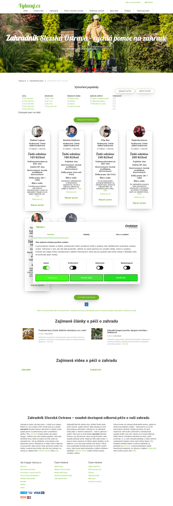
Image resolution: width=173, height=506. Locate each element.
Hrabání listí (95, 370)
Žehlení (127, 11)
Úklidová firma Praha (62, 469)
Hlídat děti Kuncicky (56, 311)
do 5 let (49, 104)
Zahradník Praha (60, 478)
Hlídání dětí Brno (94, 466)
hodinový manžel (44, 451)
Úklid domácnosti (94, 469)
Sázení (72, 104)
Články (22, 484)
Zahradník (54, 11)
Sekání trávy (74, 98)
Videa (22, 488)
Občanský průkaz (98, 101)
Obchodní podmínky (27, 469)
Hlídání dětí (38, 11)
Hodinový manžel (96, 11)
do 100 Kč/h (28, 98)
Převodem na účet (99, 104)
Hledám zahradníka (27, 478)
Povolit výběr (86, 278)
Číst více (50, 342)
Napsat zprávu (37, 205)
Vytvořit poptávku (87, 297)
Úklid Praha (58, 466)
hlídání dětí (152, 448)
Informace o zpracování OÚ (30, 473)
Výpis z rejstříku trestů (100, 98)
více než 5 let (52, 106)
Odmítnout (52, 278)
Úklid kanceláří (143, 11)
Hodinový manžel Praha (63, 476)
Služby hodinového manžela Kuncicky (122, 311)
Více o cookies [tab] (122, 234)
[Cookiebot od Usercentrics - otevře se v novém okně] (127, 226)
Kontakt (23, 481)
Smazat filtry (125, 91)
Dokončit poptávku (86, 120)
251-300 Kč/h (29, 109)
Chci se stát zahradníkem (29, 476)
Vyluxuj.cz (29, 5)
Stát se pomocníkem (133, 2)
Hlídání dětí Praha (60, 473)
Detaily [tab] (87, 234)
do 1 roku (50, 98)
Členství (23, 466)
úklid (56, 451)
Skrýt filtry (145, 91)
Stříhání (72, 101)
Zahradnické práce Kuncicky (96, 311)
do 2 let (49, 101)
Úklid (25, 11)
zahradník (33, 434)
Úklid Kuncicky (42, 311)
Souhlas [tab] (50, 234)
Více (37, 196)
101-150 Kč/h (29, 101)
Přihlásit (149, 2)
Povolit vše (120, 278)
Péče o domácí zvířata (73, 11)
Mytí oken (114, 11)
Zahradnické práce (36, 81)
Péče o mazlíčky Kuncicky (74, 311)
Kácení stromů (74, 106)
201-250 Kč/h (29, 106)
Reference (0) (37, 199)
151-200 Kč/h (29, 104)
